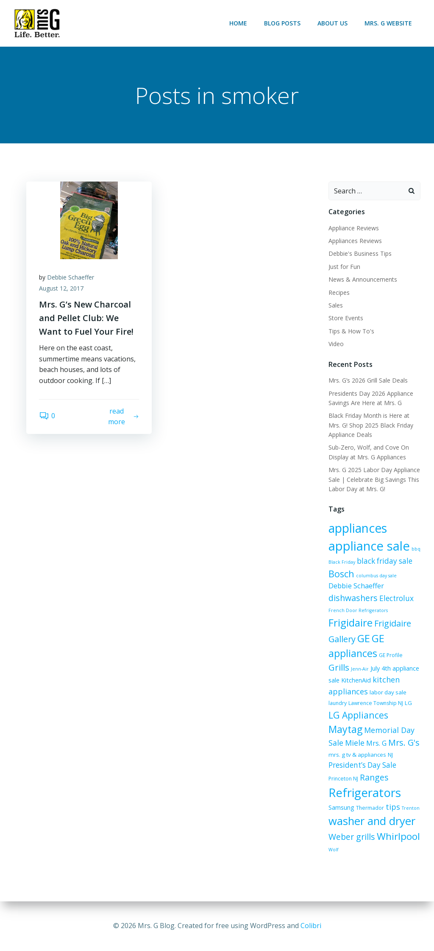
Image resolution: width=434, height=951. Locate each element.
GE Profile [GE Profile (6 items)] (391, 655)
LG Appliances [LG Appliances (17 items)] (358, 715)
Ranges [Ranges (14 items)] (374, 777)
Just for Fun (344, 267)
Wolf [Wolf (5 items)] (333, 850)
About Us (332, 23)
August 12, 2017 (61, 288)
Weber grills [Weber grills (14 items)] (351, 836)
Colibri (310, 925)
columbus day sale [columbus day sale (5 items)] (376, 576)
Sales (335, 305)
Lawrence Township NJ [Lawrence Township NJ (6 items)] (375, 703)
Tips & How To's (351, 331)
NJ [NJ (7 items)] (390, 754)
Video (336, 344)
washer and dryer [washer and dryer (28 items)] (371, 821)
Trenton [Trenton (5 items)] (411, 808)
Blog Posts (282, 23)
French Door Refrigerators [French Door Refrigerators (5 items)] (358, 610)
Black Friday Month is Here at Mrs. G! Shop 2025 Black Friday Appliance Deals (370, 425)
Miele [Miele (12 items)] (354, 743)
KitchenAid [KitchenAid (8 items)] (356, 680)
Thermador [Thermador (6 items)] (370, 807)
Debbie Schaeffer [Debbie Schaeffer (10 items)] (356, 585)
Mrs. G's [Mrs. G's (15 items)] (404, 742)
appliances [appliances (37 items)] (357, 528)
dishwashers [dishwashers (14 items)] (353, 598)
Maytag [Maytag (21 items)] (345, 729)
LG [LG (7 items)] (408, 703)
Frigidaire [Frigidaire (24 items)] (350, 622)
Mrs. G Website (388, 23)
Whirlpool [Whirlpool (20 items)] (398, 836)
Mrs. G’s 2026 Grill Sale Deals (368, 380)
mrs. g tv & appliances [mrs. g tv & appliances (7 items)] (357, 754)
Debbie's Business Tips (360, 253)
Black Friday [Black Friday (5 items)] (341, 562)
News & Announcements (362, 279)
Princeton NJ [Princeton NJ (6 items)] (343, 778)
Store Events (345, 318)
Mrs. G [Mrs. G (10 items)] (376, 743)
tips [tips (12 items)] (393, 807)
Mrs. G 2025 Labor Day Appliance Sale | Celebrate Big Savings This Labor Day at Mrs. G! (374, 479)
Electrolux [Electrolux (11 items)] (396, 598)
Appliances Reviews (355, 241)
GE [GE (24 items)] (363, 638)
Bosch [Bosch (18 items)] (341, 574)
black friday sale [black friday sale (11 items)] (384, 561)
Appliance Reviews (353, 228)
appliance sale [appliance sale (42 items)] (369, 545)
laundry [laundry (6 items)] (337, 703)
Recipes (339, 292)
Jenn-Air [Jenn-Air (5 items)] (360, 669)
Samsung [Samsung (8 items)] (341, 807)
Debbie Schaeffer (70, 277)
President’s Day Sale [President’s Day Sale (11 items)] (362, 765)
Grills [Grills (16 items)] (338, 667)
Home (238, 23)
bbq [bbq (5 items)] (416, 549)
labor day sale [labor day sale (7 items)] (388, 692)
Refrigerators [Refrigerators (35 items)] (364, 792)
